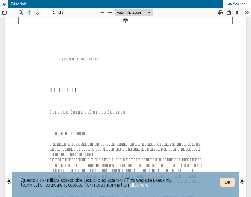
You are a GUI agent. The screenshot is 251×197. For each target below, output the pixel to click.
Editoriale (19, 4)
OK (227, 182)
